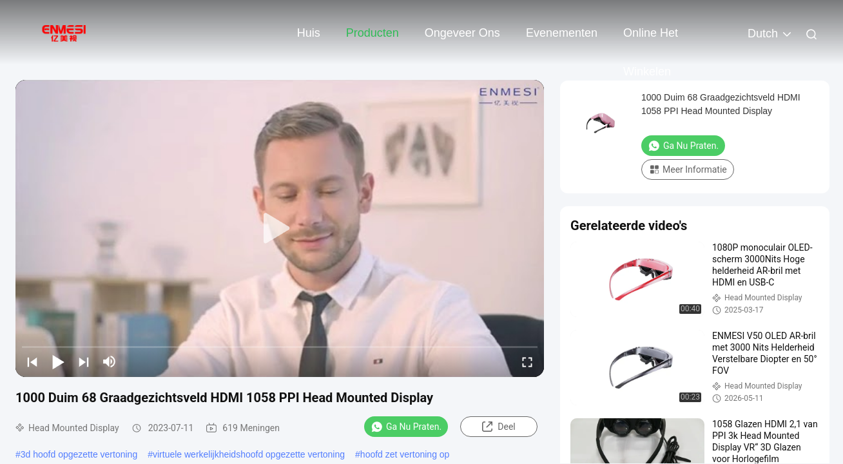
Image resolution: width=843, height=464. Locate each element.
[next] (84, 361)
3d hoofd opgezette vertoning (79, 454)
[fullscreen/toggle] (527, 361)
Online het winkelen (650, 39)
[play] (280, 229)
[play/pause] (58, 361)
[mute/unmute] (109, 361)
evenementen (561, 32)
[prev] (32, 361)
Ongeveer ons (462, 32)
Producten (372, 32)
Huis (308, 32)
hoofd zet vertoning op (405, 454)
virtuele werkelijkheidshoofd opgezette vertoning (249, 454)
